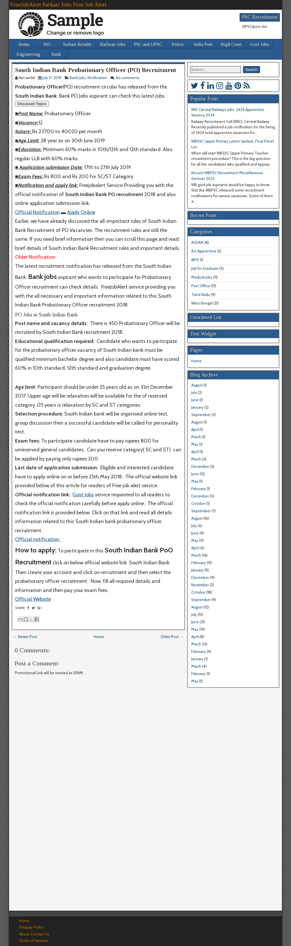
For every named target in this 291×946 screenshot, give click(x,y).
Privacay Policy (31, 927)
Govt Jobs (259, 44)
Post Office (200, 285)
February (198, 488)
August (197, 385)
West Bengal (201, 303)
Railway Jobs (112, 44)
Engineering (28, 54)
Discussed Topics (32, 104)
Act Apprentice (203, 251)
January (197, 407)
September (201, 414)
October (198, 503)
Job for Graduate (205, 268)
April (195, 429)
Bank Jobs (78, 77)
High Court (231, 44)
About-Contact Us (34, 934)
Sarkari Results (77, 44)
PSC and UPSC (148, 44)
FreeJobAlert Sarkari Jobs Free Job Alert (58, 4)
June (195, 400)
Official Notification (37, 212)
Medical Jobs (201, 277)
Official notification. (37, 539)
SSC (47, 44)
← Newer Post (25, 636)
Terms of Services (34, 940)
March (196, 437)
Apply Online (81, 212)
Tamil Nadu (200, 294)
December (200, 466)
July (194, 392)
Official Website (33, 599)
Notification (97, 77)
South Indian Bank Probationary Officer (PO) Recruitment (95, 69)
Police (178, 44)
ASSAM (197, 242)
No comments (128, 77)
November (200, 585)
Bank (56, 54)
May (194, 444)
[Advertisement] (98, 856)
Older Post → (172, 636)
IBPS (195, 260)
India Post (203, 44)
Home (24, 44)
